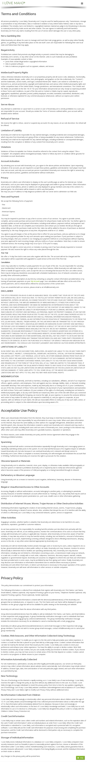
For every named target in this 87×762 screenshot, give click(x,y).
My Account (35, 281)
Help (80, 758)
